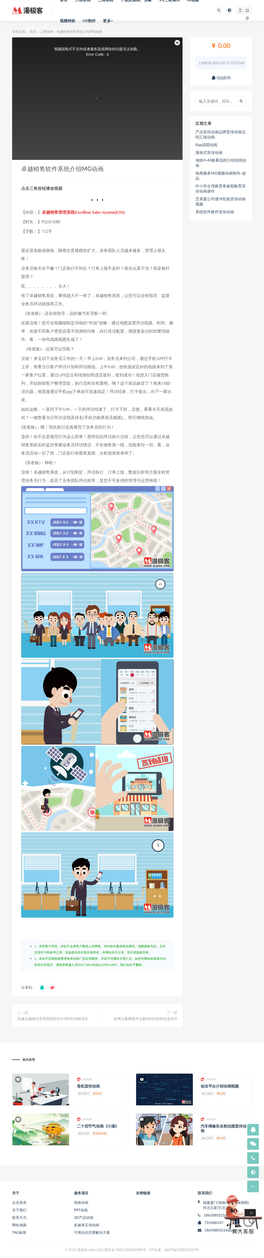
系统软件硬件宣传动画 (214, 211)
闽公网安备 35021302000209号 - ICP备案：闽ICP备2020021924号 (148, 1250)
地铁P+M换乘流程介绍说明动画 (220, 163)
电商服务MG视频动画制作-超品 (220, 175)
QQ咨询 (221, 77)
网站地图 (19, 1225)
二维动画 (46, 31)
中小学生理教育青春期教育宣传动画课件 (220, 188)
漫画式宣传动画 (208, 152)
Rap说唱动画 (206, 144)
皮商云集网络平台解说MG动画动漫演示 (145, 1018)
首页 (33, 31)
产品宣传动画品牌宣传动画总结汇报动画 (220, 134)
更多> (108, 20)
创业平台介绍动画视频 (220, 1086)
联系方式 (19, 1217)
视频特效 (68, 20)
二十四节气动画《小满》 (98, 1126)
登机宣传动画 (88, 1086)
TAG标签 (19, 1232)
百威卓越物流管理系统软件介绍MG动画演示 (52, 1018)
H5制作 (89, 20)
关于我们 (19, 1210)
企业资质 (19, 1202)
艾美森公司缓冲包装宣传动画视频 (220, 201)
